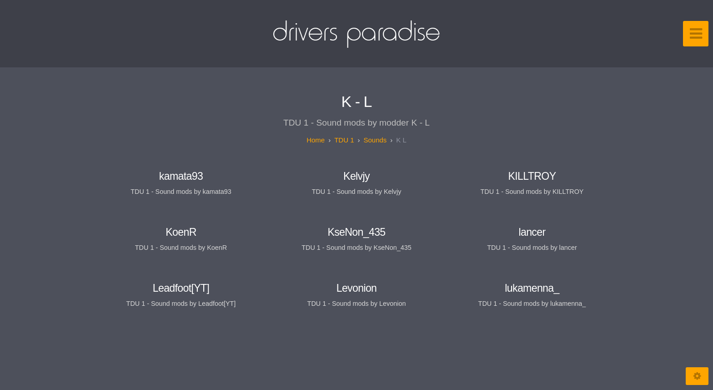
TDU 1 (344, 140)
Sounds (375, 140)
